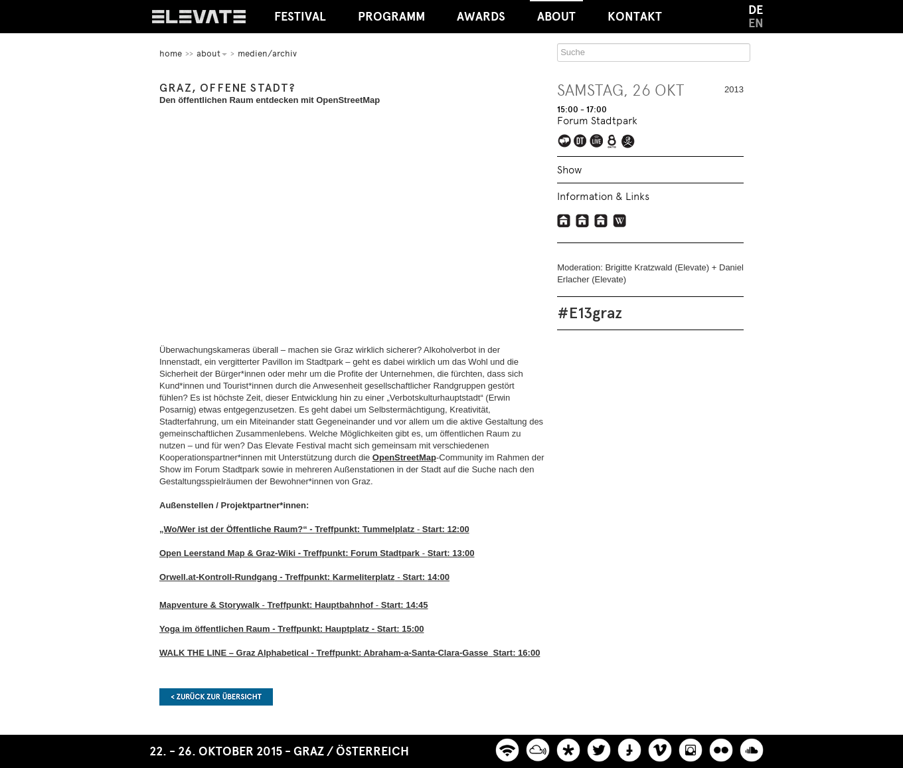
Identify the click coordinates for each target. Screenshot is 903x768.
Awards (481, 16)
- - (293, 605)
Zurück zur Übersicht (216, 697)
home (170, 53)
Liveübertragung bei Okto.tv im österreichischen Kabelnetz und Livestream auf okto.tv (613, 141)
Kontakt (635, 16)
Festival (300, 16)
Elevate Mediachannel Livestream (597, 141)
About (556, 12)
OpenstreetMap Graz (601, 220)
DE (755, 10)
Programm (391, 16)
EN (756, 23)
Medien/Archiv (267, 53)
